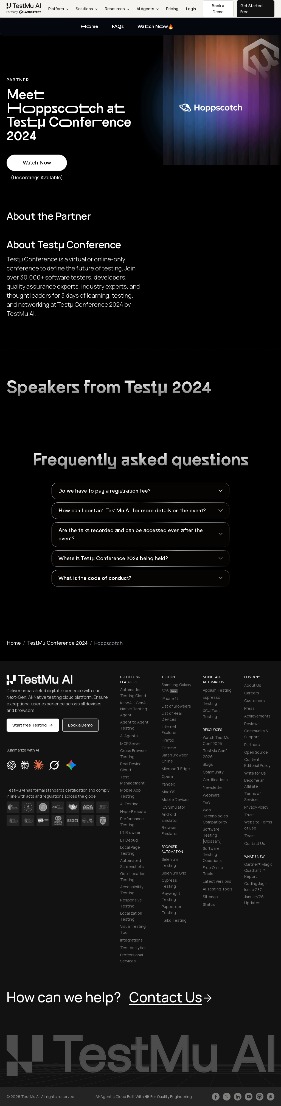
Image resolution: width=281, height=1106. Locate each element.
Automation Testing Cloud (133, 692)
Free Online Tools (213, 870)
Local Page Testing (130, 850)
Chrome (169, 747)
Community (213, 772)
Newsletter (213, 787)
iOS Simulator (173, 807)
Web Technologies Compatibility (215, 816)
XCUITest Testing (211, 713)
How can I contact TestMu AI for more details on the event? (132, 510)
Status (209, 904)
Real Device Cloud (131, 766)
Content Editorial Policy (257, 762)
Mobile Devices (176, 799)
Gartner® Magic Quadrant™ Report (258, 870)
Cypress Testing (169, 883)
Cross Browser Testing (133, 753)
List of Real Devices (172, 716)
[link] (24, 8)
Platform (58, 8)
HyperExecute (133, 811)
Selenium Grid (174, 873)
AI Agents (148, 8)
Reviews (252, 723)
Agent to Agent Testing (134, 725)
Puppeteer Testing (171, 909)
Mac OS (168, 791)
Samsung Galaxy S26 (176, 687)
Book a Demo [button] (218, 8)
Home (89, 26)
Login (191, 8)
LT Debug (129, 840)
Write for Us (255, 773)
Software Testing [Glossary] (212, 835)
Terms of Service (252, 796)
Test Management (132, 780)
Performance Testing (132, 821)
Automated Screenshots (132, 863)
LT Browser (130, 832)
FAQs (118, 26)
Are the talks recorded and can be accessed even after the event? (130, 534)
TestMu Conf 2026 (215, 753)
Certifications (215, 779)
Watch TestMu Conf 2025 (216, 740)
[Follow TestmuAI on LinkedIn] (237, 1097)
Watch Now (155, 27)
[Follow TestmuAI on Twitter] (227, 1097)
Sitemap (210, 896)
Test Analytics (133, 947)
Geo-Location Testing (132, 876)
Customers (254, 700)
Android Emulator (170, 817)
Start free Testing (32, 725)
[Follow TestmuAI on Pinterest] (270, 1097)
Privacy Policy (256, 807)
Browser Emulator (170, 830)
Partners (252, 744)
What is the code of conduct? (94, 578)
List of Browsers (176, 706)
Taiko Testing (174, 920)
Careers (251, 693)
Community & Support (256, 733)
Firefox (168, 740)
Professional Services (131, 957)
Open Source (256, 752)
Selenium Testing (170, 862)
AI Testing (129, 803)
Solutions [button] (86, 8)
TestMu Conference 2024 (57, 643)
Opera (167, 776)
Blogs (208, 764)
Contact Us (254, 843)
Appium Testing (217, 690)
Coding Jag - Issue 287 (255, 886)
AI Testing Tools (217, 889)
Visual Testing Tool (133, 929)
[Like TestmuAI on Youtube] (248, 1097)
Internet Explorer (169, 729)
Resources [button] (117, 8)
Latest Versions (217, 881)
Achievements (257, 716)
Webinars (211, 795)
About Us (252, 685)
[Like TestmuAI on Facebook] (216, 1097)
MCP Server (130, 743)
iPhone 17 (170, 698)
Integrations (131, 940)
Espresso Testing (211, 700)
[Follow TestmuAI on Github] (259, 1097)
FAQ (206, 802)
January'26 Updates (254, 899)
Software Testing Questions (212, 854)
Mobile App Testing (130, 793)
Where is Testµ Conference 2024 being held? (113, 558)
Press (249, 708)
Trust (249, 814)
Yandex (168, 784)
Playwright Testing (171, 896)
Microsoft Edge (176, 768)
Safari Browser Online (175, 758)
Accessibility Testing (131, 889)
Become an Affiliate (254, 783)
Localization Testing (131, 916)
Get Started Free (251, 8)
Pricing (172, 8)
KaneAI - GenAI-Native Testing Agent (134, 708)
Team (249, 835)
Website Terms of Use (258, 825)
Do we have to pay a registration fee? (104, 491)
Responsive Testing (131, 903)
